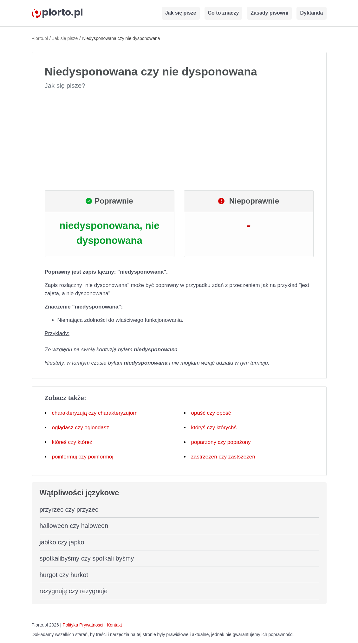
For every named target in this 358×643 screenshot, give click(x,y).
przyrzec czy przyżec (69, 509)
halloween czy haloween (74, 525)
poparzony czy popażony (221, 442)
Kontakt (114, 624)
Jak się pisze (180, 13)
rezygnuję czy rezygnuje (74, 591)
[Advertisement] (179, 140)
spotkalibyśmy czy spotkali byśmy (87, 558)
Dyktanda (311, 13)
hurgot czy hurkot (64, 574)
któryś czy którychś (214, 428)
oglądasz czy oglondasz (80, 428)
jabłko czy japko (62, 542)
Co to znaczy (223, 13)
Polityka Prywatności (82, 624)
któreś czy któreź (72, 442)
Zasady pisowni (269, 13)
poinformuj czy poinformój (83, 457)
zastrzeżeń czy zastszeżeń (223, 457)
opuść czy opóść (211, 413)
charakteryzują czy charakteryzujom (95, 413)
